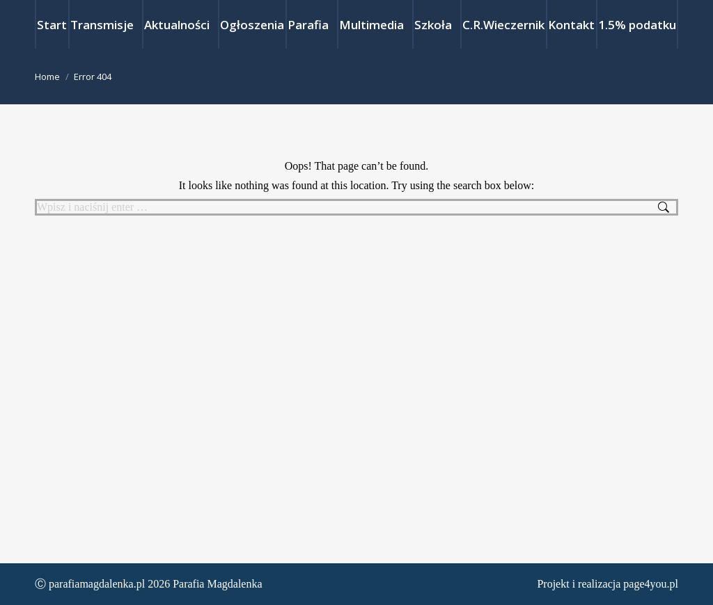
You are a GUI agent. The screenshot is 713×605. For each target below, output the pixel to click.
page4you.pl (650, 584)
